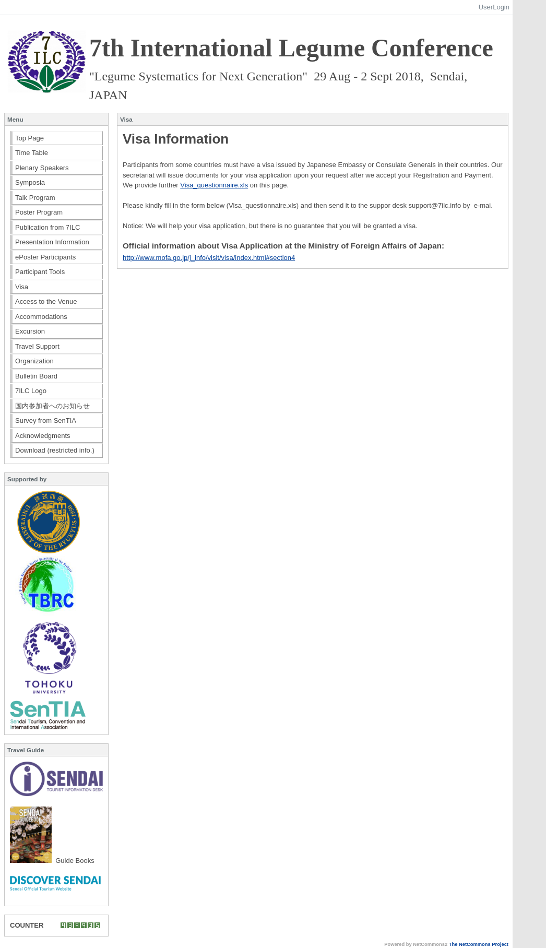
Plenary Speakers (42, 168)
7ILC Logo (30, 391)
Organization (34, 361)
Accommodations (41, 317)
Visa (21, 287)
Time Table (31, 153)
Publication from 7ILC (47, 227)
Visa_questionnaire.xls (214, 185)
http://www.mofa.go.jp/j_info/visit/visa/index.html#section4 (209, 258)
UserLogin (494, 7)
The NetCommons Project (478, 944)
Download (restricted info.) (54, 450)
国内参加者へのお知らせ (52, 406)
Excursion (30, 331)
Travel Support (37, 346)
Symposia (30, 182)
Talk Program (35, 198)
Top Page (29, 138)
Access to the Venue (46, 301)
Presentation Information (52, 242)
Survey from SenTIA (45, 420)
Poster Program (39, 212)
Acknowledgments (42, 436)
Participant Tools (40, 272)
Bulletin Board (36, 376)
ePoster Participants (45, 257)
